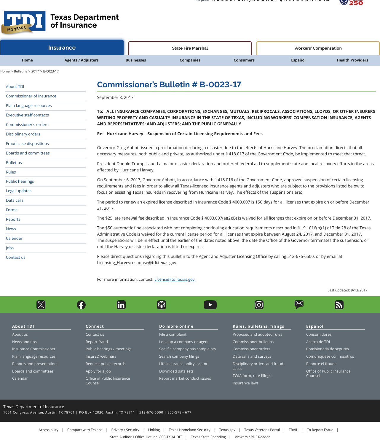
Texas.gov (227, 430)
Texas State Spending (208, 437)
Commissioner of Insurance (31, 96)
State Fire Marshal (190, 48)
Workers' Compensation (318, 48)
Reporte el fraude (321, 363)
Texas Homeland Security (189, 430)
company (185, 341)
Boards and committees (28, 153)
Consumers (244, 60)
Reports (13, 219)
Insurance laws (245, 383)
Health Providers (352, 60)
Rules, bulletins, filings (258, 326)
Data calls (14, 200)
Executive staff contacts (27, 115)
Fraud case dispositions (27, 143)
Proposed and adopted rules (257, 334)
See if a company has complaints (187, 348)
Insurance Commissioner (33, 348)
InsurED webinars (101, 356)
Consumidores (318, 334)
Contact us (15, 257)
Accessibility (48, 430)
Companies (190, 60)
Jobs (10, 247)
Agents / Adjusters (82, 60)
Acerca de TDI (318, 341)
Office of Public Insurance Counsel (108, 381)
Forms (11, 209)
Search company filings (179, 356)
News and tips (24, 341)
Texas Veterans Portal (262, 430)
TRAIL (293, 430)
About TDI (15, 86)
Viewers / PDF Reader (252, 437)
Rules (11, 172)
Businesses (136, 60)
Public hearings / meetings (109, 348)
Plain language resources (29, 105)
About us (20, 334)
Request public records (106, 363)
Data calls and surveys (252, 356)
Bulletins (20, 71)
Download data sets (176, 371)
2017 (35, 71)
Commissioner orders (251, 348)
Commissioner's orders (27, 124)
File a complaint (172, 334)
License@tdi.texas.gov (174, 279)
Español (298, 60)
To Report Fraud (320, 430)
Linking (154, 430)
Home (27, 60)
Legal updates (18, 190)
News (11, 228)
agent (204, 341)
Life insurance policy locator (183, 363)
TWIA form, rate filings (252, 375)
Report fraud (97, 341)
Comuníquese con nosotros (330, 356)
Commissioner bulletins (253, 341)
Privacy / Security (125, 430)
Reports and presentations (35, 363)
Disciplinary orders (23, 134)
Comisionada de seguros (327, 348)
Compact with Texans (84, 430)
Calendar (14, 238)
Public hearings (20, 181)
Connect (95, 326)
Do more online (176, 326)
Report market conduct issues (185, 378)
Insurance (62, 47)
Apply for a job (98, 371)
